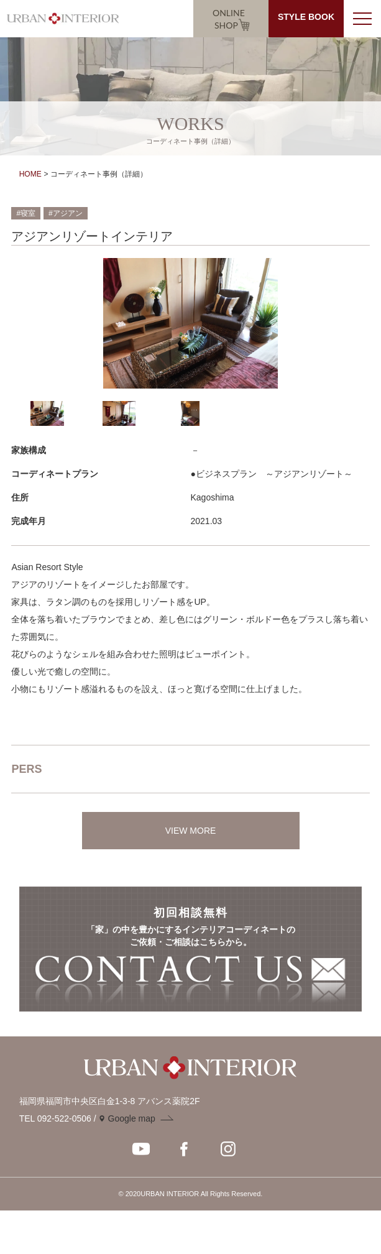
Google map (131, 1118)
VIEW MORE (190, 831)
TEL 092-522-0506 (55, 1118)
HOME (30, 174)
